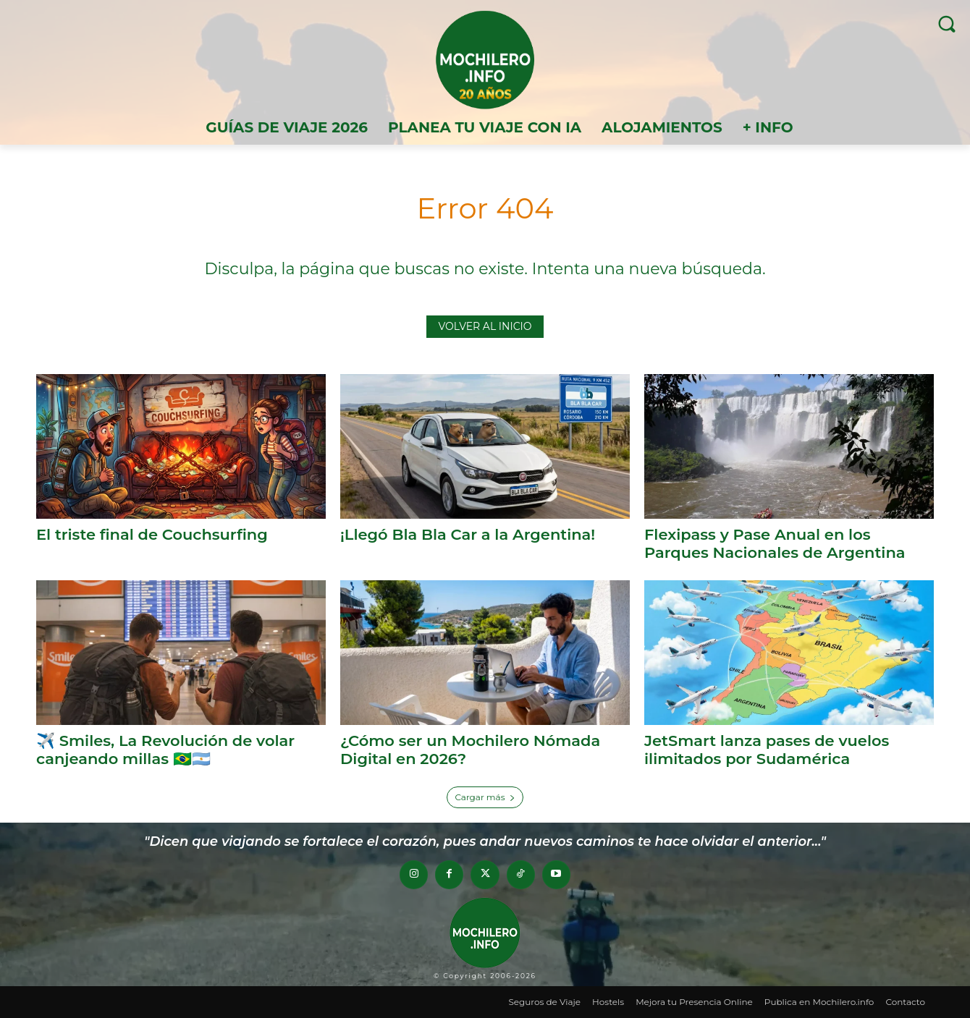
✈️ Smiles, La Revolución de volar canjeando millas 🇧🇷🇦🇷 (165, 749)
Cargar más (485, 797)
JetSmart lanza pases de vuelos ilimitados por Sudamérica (767, 749)
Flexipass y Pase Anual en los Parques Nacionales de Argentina (775, 543)
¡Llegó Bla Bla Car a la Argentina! (467, 534)
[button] (946, 23)
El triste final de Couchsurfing (152, 534)
